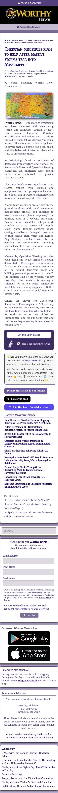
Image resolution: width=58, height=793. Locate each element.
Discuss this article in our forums (26, 390)
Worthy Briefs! (39, 542)
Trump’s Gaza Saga (12, 774)
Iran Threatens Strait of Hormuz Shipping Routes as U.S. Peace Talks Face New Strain (27, 421)
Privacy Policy (45, 597)
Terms (7, 600)
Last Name (9, 578)
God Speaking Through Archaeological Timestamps (29, 786)
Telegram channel (27, 680)
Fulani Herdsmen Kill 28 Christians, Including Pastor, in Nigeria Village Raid (25, 428)
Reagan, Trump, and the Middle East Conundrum (28, 778)
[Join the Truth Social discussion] (29, 407)
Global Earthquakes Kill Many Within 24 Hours (26, 452)
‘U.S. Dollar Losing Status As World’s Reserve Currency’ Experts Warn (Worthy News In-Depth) (27, 504)
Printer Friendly (26, 76)
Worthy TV (8, 748)
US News (13, 496)
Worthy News (13, 122)
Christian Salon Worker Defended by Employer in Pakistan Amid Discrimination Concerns (27, 444)
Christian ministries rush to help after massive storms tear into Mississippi (28, 56)
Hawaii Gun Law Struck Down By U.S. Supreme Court (24, 478)
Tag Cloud (36, 71)
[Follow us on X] (17, 399)
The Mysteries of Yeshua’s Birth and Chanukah (27, 782)
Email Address (11, 555)
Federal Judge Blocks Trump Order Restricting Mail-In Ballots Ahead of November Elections (23, 470)
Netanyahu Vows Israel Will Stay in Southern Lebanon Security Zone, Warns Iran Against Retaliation (28, 460)
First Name (9, 567)
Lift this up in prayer (29, 334)
